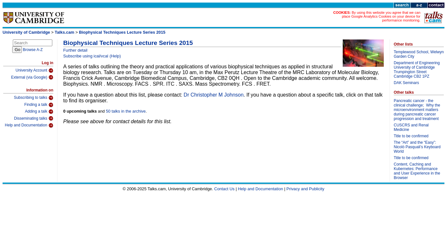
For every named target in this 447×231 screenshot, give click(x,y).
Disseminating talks (33, 118)
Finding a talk (38, 104)
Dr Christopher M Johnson (214, 95)
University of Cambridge (26, 32)
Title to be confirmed (411, 136)
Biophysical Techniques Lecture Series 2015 (122, 32)
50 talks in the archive (126, 111)
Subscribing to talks (33, 97)
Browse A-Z (33, 49)
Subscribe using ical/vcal (85, 56)
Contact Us (224, 188)
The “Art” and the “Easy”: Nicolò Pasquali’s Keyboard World (417, 147)
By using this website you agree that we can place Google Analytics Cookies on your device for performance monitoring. (381, 16)
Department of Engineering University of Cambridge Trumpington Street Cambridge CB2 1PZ (417, 70)
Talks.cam (64, 32)
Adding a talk (39, 111)
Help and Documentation (29, 125)
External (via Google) (32, 77)
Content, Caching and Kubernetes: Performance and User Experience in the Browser (417, 171)
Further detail (75, 50)
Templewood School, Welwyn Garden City (419, 54)
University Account (34, 70)
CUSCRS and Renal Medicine (411, 127)
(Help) (115, 56)
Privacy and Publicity (305, 188)
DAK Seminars (406, 83)
